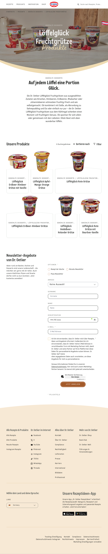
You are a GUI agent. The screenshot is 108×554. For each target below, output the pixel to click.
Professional (60, 477)
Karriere (58, 463)
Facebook (37, 435)
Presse (57, 459)
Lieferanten (59, 454)
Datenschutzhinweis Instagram (48, 539)
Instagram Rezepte (13, 449)
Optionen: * (53, 265)
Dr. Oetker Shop (85, 435)
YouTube (37, 445)
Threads (37, 468)
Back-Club (83, 440)
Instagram (38, 454)
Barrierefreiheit (93, 539)
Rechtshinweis (68, 539)
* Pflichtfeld (54, 395)
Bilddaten (58, 473)
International (60, 468)
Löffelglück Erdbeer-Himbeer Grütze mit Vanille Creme (17, 172)
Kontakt (58, 435)
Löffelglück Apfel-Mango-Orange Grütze (42, 172)
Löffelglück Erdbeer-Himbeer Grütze (29, 216)
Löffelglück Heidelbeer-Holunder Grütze (66, 216)
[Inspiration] (35, 4)
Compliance (59, 445)
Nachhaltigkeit (60, 449)
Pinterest (37, 449)
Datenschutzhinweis (91, 537)
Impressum (80, 539)
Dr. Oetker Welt (85, 445)
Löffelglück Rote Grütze (78, 172)
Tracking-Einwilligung (53, 537)
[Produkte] (22, 4)
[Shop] (45, 4)
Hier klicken (75, 377)
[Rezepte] (11, 4)
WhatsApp (37, 463)
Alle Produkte (11, 440)
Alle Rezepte (11, 435)
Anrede (51, 280)
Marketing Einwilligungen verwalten (88, 542)
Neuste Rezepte (12, 445)
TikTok (36, 459)
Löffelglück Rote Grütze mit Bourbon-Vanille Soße (90, 216)
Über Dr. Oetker (61, 440)
